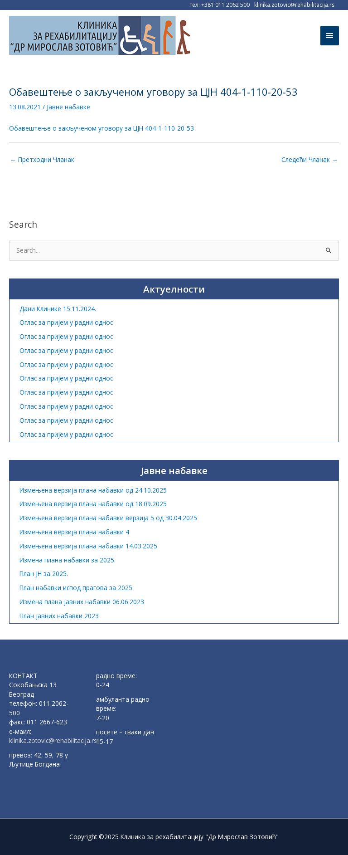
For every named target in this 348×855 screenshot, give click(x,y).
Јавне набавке (68, 107)
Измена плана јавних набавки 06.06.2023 (81, 601)
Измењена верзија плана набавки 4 (74, 532)
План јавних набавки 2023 (59, 615)
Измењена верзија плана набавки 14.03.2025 (88, 546)
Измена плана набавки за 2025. (67, 560)
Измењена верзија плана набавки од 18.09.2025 (93, 503)
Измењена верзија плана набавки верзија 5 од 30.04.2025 (108, 517)
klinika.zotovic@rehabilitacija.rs (294, 5)
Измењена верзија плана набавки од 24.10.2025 (93, 490)
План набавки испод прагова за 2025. (76, 587)
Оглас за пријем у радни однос (66, 322)
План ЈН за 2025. (43, 573)
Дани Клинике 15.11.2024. (57, 308)
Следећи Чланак (309, 159)
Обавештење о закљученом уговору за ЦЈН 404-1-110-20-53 (101, 128)
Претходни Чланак (42, 159)
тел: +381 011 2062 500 (220, 5)
